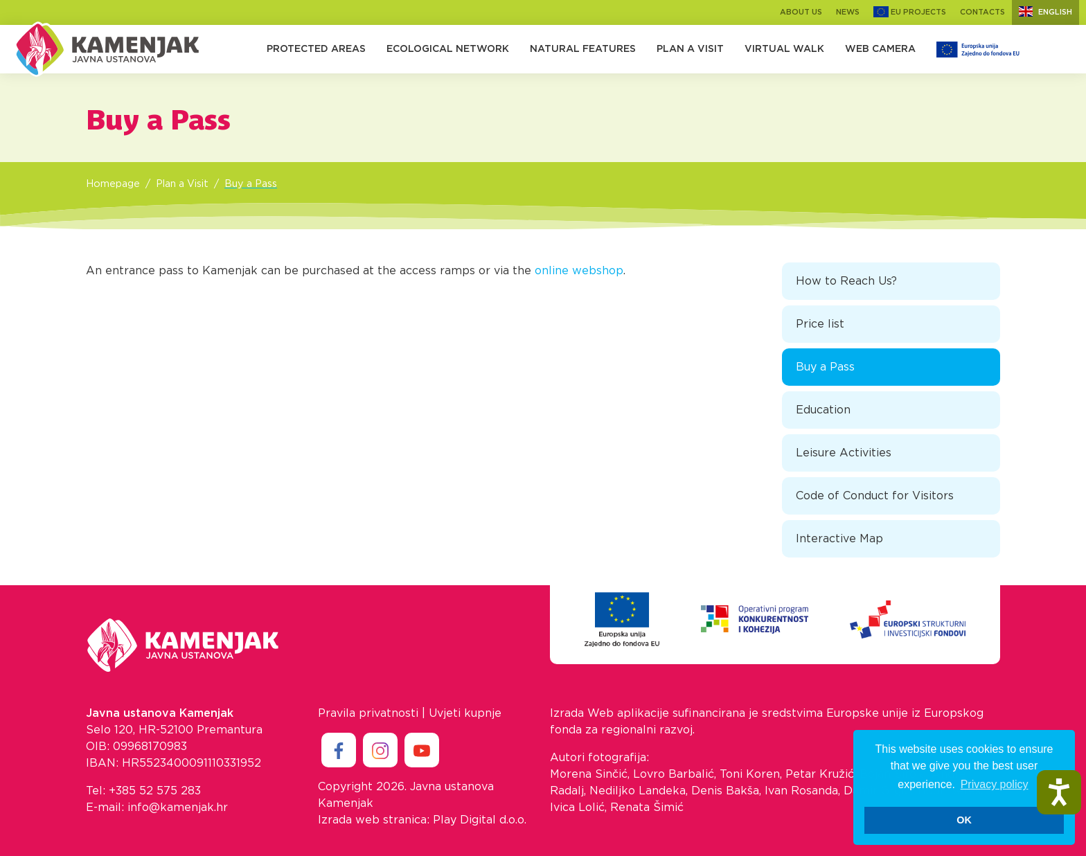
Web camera (880, 49)
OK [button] (964, 820)
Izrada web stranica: (373, 820)
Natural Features (583, 49)
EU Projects (909, 12)
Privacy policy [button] (995, 784)
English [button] (1045, 11)
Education (823, 410)
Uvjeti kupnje (465, 713)
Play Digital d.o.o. (479, 820)
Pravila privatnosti (368, 713)
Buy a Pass (250, 184)
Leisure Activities (843, 452)
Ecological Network (447, 49)
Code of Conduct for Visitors (875, 495)
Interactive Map (839, 538)
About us (801, 12)
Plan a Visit (690, 49)
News (848, 12)
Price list (820, 324)
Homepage (113, 184)
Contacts (982, 12)
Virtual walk (784, 49)
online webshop (579, 270)
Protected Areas (316, 49)
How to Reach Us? (846, 281)
